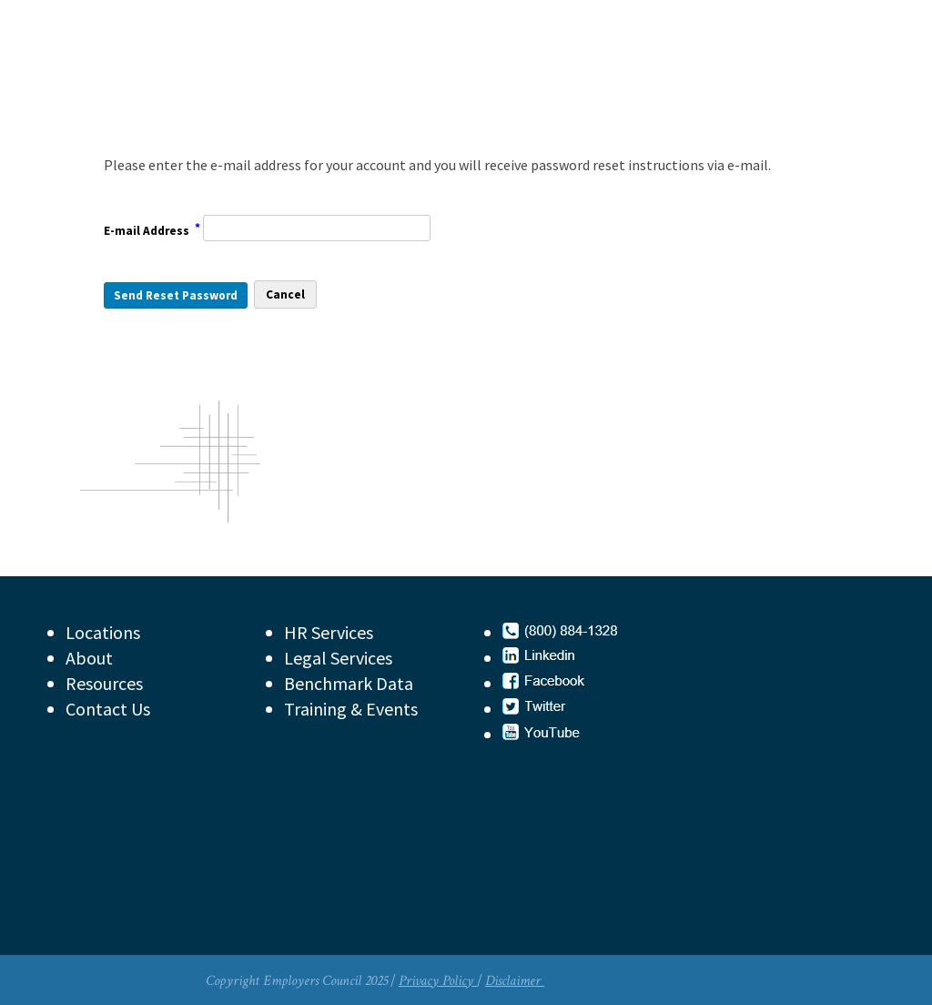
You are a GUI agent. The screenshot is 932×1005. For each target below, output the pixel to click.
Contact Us (108, 708)
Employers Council (224, 77)
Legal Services (338, 657)
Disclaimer (514, 980)
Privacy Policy (438, 980)
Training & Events (351, 708)
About (89, 657)
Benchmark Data (348, 683)
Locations (103, 632)
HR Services (328, 632)
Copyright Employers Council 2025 (297, 980)
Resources (104, 683)
